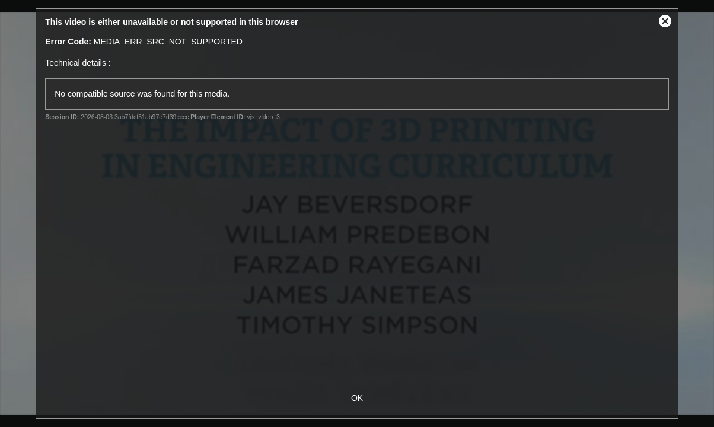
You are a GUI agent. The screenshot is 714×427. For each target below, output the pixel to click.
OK (357, 398)
